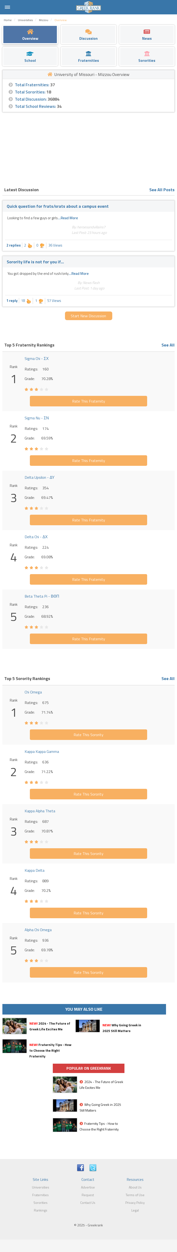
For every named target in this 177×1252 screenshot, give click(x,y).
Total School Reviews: (35, 106)
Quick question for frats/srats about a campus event (58, 206)
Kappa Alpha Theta (40, 811)
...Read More (68, 218)
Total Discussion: (31, 99)
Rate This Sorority (88, 735)
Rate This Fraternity (88, 401)
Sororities (40, 1202)
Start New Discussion (88, 316)
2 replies (13, 245)
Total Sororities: (30, 92)
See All (168, 345)
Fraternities (40, 1194)
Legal (135, 1210)
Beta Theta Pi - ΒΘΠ (42, 596)
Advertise (88, 1187)
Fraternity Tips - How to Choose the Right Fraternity (50, 1050)
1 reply (12, 300)
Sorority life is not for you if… (35, 262)
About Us (135, 1187)
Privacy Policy (135, 1202)
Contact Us (87, 1202)
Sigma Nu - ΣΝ (37, 418)
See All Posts (162, 189)
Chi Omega (33, 692)
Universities (40, 1187)
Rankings (40, 1210)
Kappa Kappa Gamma (42, 751)
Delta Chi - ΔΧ (36, 537)
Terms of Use (135, 1194)
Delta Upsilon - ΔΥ (39, 477)
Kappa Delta (34, 870)
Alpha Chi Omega (38, 930)
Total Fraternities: (32, 84)
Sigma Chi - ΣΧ (37, 358)
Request (88, 1194)
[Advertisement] (88, 148)
